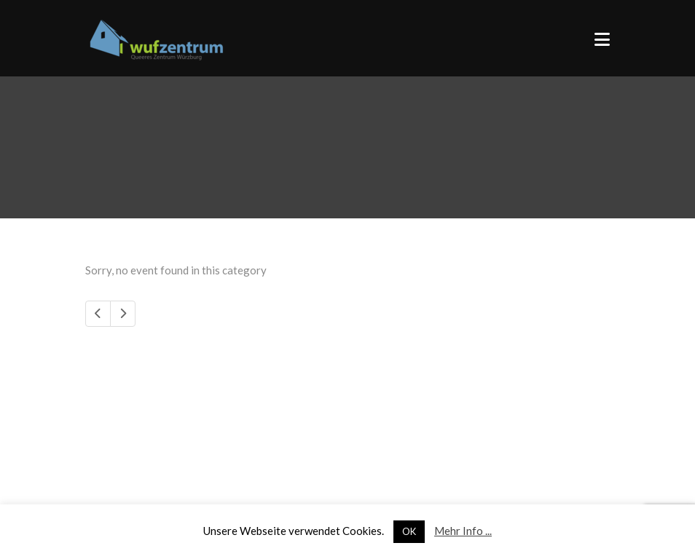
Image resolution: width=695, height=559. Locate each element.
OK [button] (409, 531)
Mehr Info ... (463, 530)
